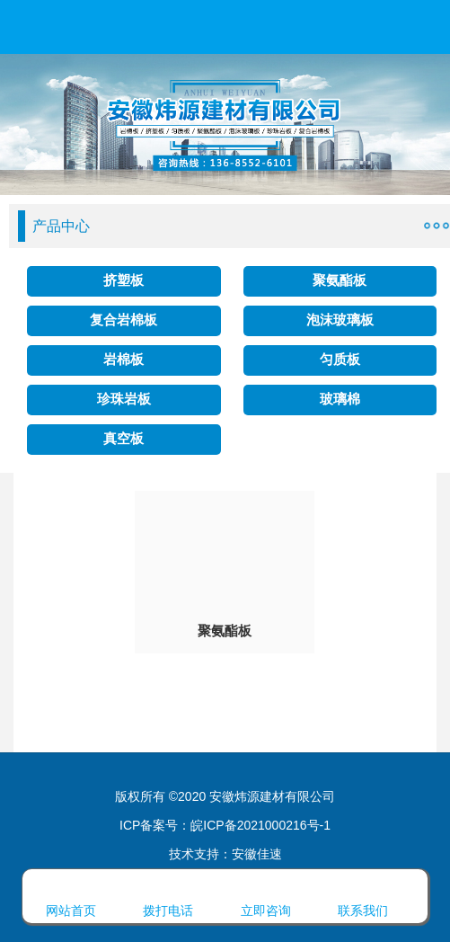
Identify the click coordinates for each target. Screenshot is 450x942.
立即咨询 (266, 893)
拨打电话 (168, 893)
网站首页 (71, 893)
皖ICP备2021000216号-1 (260, 825)
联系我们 (363, 893)
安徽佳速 (257, 854)
